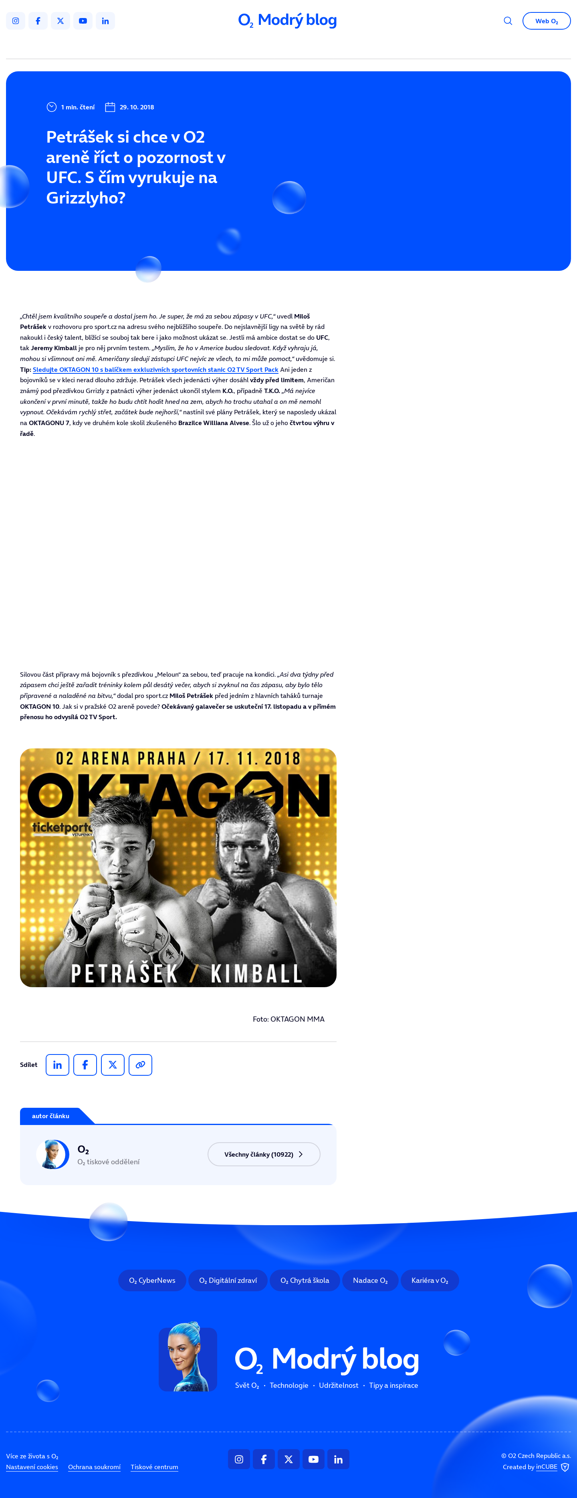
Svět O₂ (195, 46)
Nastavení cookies (32, 1467)
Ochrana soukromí (94, 1467)
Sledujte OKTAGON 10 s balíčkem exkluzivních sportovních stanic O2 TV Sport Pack (155, 369)
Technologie (246, 46)
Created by (537, 1468)
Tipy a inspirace (370, 46)
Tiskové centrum (154, 1467)
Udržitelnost (305, 46)
